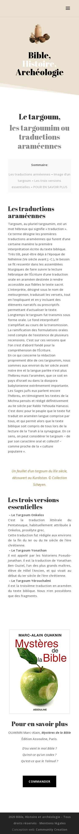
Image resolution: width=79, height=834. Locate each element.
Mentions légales (52, 823)
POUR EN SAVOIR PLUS (50, 187)
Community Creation (51, 829)
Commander (39, 781)
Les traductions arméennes (29, 174)
